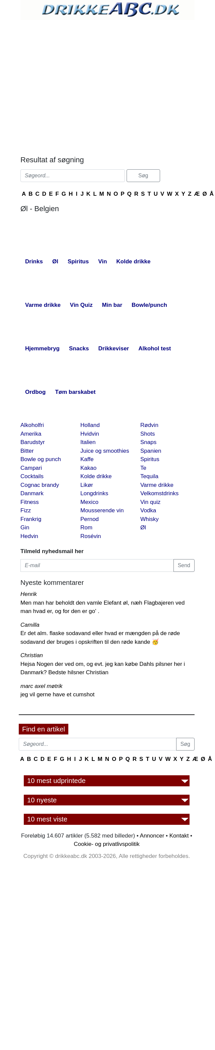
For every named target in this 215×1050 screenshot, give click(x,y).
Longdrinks (94, 493)
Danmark (32, 493)
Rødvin (149, 425)
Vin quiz (150, 502)
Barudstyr (32, 442)
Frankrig (30, 519)
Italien (87, 442)
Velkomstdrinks (159, 493)
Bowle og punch (40, 459)
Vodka (148, 510)
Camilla (30, 625)
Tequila (149, 476)
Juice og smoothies (104, 451)
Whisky (149, 519)
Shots (147, 434)
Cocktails (32, 476)
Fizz (25, 510)
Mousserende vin (102, 510)
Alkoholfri (32, 425)
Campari (31, 468)
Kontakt (179, 836)
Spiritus (149, 459)
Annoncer (152, 836)
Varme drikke (156, 485)
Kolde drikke (96, 476)
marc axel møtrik (41, 686)
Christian (31, 655)
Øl (143, 527)
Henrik (28, 594)
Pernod (89, 519)
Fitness (29, 502)
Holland (90, 425)
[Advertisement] (80, 86)
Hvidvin (89, 434)
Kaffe (86, 459)
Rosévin (90, 536)
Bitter (27, 451)
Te (143, 468)
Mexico (89, 502)
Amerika (30, 434)
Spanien (150, 451)
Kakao (88, 468)
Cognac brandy (39, 485)
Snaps (148, 442)
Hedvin (29, 536)
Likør (86, 485)
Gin (24, 527)
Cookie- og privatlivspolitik (107, 844)
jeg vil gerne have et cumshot (57, 694)
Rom (86, 527)
